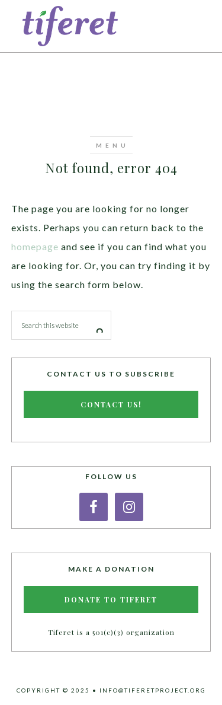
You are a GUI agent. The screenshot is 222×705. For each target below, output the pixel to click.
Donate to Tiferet (111, 599)
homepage (35, 246)
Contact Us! (111, 404)
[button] (111, 145)
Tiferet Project (111, 26)
